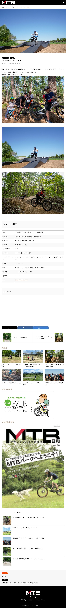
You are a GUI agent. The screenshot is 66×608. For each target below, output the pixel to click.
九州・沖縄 (35, 583)
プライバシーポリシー (31, 600)
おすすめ (4, 576)
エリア (3, 583)
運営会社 (23, 600)
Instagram (35, 596)
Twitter (30, 596)
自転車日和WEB (41, 600)
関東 (15, 583)
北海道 (12, 58)
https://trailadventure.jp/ (21, 280)
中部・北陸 (19, 583)
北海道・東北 (5, 58)
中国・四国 (29, 583)
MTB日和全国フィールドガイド (29, 605)
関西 (24, 583)
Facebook (33, 596)
